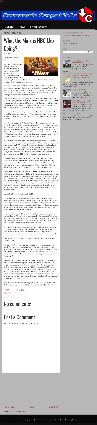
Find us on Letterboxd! (70, 44)
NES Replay (9, 26)
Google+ (3, 1)
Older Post (53, 407)
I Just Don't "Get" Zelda (78, 90)
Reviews (21, 26)
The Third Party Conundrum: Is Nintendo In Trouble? (81, 102)
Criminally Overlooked (38, 26)
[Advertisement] (31, 389)
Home (31, 407)
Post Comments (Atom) (19, 411)
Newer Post (9, 407)
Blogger (74, 420)
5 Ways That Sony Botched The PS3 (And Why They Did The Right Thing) (82, 77)
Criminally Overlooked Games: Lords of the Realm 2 (81, 62)
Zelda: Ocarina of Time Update (72, 114)
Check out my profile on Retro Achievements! (76, 36)
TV (9, 293)
